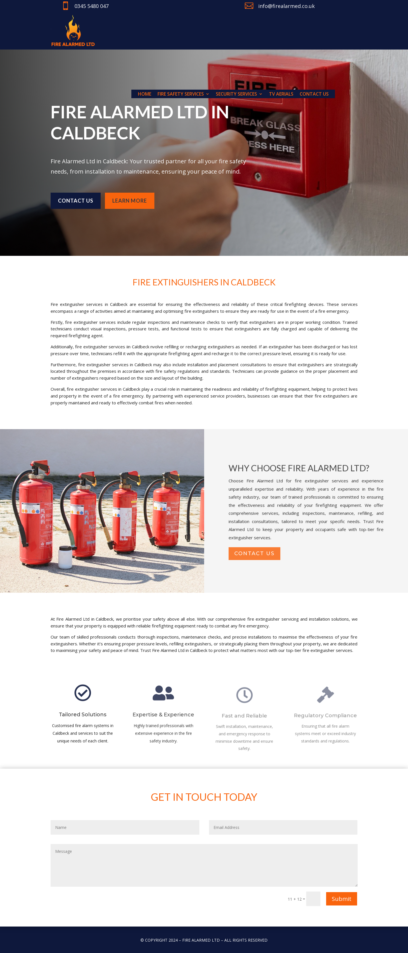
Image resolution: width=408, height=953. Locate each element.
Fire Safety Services (181, 94)
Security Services (236, 94)
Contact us (314, 94)
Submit (341, 899)
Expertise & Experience (163, 718)
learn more (129, 198)
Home (144, 94)
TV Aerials (281, 94)
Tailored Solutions (82, 717)
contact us (254, 554)
